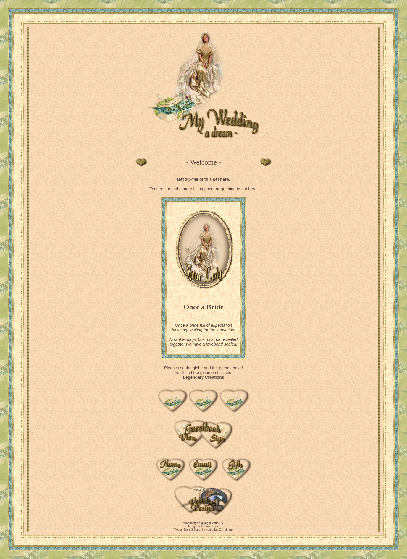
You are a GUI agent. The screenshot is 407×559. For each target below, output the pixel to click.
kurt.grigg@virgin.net (219, 529)
